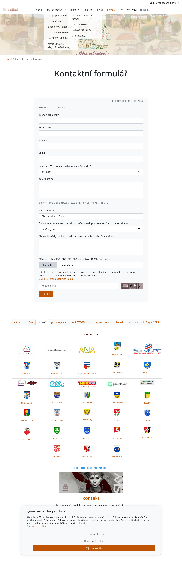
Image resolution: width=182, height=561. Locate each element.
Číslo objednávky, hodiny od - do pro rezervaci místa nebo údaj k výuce (76, 236)
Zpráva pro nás (47, 178)
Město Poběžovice (56, 420)
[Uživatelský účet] (122, 10)
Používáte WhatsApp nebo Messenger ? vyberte (65, 166)
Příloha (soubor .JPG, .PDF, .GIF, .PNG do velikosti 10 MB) (74, 259)
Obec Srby (147, 420)
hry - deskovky (56, 9)
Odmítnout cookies (113, 548)
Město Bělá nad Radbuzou (87, 374)
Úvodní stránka (10, 59)
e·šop (39, 9)
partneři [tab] (42, 322)
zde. (112, 515)
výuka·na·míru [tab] (103, 322)
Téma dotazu (46, 210)
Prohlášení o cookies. (36, 540)
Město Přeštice (117, 373)
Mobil (42, 153)
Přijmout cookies (142, 548)
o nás (100, 9)
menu (75, 9)
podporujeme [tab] (58, 322)
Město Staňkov (117, 354)
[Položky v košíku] (129, 10)
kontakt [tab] (120, 322)
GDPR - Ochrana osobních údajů (56, 278)
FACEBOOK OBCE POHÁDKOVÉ (91, 468)
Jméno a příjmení (49, 114)
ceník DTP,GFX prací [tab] (81, 322)
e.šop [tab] (17, 322)
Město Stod (147, 373)
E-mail (43, 140)
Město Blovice (27, 373)
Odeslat (46, 294)
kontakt (111, 9)
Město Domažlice (57, 373)
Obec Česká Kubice (27, 421)
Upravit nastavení (85, 548)
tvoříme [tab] (29, 322)
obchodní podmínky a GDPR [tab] (144, 322)
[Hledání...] (156, 9)
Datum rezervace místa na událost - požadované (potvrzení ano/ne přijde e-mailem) (83, 223)
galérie (88, 9)
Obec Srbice (117, 421)
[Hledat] (176, 9)
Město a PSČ (46, 127)
